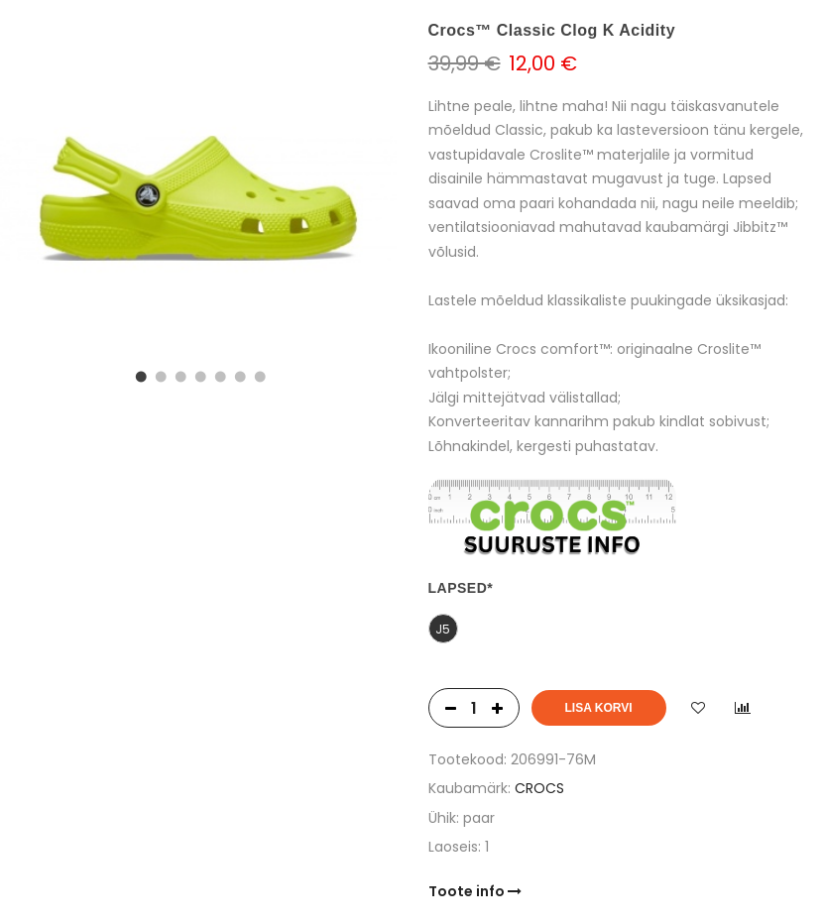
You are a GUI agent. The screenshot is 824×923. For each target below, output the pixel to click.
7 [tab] (258, 375)
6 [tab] (238, 375)
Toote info (475, 891)
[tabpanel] (198, 198)
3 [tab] (178, 375)
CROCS (539, 788)
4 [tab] (198, 375)
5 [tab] (218, 375)
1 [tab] (139, 375)
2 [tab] (159, 375)
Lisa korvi (599, 708)
